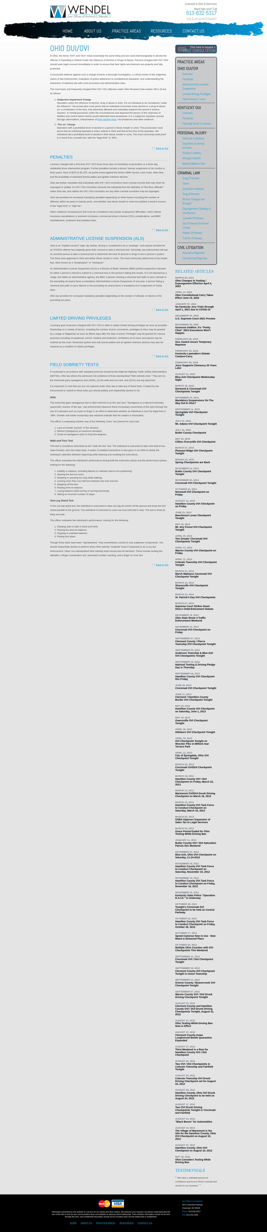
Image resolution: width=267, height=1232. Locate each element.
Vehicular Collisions (193, 138)
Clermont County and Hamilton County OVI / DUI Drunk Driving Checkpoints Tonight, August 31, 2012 (194, 1010)
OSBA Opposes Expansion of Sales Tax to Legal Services (192, 821)
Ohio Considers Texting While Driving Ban (193, 1161)
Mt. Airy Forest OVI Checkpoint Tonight (193, 528)
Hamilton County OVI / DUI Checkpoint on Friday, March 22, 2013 (194, 782)
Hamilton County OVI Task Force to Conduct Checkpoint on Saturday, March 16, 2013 (194, 808)
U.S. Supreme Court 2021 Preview (195, 318)
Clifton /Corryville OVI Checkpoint (195, 441)
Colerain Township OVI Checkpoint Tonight (196, 563)
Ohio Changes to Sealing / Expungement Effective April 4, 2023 (193, 283)
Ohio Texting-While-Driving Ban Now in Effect (194, 1024)
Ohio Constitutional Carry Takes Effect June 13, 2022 (194, 296)
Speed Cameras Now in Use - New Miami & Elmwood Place (195, 937)
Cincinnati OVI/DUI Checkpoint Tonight (193, 768)
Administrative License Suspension (196, 86)
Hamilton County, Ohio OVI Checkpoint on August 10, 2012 (193, 1149)
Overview (188, 74)
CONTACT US (193, 31)
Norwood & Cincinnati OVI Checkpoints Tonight (190, 390)
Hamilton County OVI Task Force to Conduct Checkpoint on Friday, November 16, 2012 (195, 883)
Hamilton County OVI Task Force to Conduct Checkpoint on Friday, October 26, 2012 (195, 924)
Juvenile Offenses (193, 218)
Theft (186, 183)
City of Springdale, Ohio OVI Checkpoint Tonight (192, 757)
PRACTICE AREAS (105, 1223)
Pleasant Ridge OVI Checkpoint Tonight (193, 452)
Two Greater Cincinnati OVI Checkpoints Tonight (191, 540)
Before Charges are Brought (194, 201)
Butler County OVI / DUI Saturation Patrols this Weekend (195, 844)
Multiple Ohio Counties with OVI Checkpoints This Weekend (194, 949)
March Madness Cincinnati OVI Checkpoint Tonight (193, 575)
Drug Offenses (191, 178)
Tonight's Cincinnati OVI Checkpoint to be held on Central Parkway (194, 910)
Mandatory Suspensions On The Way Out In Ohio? (194, 402)
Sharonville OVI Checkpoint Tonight (191, 587)
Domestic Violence (193, 189)
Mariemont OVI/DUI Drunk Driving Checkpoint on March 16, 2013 (195, 795)
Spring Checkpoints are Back (192, 462)
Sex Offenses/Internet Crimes (196, 225)
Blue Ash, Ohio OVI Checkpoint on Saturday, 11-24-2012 (195, 856)
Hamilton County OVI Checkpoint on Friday (195, 505)
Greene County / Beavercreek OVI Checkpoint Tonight (195, 984)
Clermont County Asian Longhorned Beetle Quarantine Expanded (193, 1038)
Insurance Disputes (194, 253)
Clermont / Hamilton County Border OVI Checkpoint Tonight (193, 698)
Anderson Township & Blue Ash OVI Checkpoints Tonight (194, 654)
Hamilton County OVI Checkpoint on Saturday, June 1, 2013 (195, 710)
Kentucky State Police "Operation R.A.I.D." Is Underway (195, 897)
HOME (68, 31)
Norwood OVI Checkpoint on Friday (192, 493)
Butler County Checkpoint (190, 432)
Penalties (188, 79)
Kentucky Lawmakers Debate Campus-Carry (192, 355)
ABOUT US (92, 31)
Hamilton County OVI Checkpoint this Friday (195, 678)
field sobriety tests (107, 119)
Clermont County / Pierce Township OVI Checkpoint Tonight (195, 642)
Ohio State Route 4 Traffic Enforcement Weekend (190, 619)
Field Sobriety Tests (194, 99)
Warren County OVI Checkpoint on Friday (195, 552)
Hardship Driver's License (197, 123)
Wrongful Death (192, 158)
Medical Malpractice (194, 163)
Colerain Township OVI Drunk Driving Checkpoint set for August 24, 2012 (195, 1081)
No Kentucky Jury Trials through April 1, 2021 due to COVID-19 (194, 308)
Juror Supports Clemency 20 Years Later (196, 367)
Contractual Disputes (195, 258)
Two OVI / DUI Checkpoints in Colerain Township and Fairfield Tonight (194, 1067)
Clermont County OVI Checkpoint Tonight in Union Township (195, 972)
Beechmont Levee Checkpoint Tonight (193, 517)
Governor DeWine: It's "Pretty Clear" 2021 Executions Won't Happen (193, 330)
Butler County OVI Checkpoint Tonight (193, 473)
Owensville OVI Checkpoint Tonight (191, 722)
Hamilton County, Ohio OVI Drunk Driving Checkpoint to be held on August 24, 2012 (195, 1095)
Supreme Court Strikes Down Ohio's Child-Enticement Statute (194, 607)
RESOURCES (126, 1223)
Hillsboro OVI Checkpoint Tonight (195, 732)
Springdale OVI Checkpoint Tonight (191, 413)
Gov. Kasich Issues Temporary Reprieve (193, 343)
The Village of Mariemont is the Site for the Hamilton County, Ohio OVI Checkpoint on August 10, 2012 (195, 1134)
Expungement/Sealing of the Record (197, 211)
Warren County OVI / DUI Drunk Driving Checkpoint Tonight (193, 996)
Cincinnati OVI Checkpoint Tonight (195, 483)
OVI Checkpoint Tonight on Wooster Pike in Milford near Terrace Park (192, 744)
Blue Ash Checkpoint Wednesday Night (195, 378)
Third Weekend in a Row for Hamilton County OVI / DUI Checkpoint (191, 1052)
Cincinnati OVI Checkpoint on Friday (192, 631)
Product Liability (192, 153)
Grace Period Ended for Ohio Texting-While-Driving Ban (192, 832)
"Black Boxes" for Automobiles (193, 1121)
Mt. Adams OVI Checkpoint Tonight (196, 423)
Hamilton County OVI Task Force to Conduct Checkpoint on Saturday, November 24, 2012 (194, 869)
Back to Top (162, 148)
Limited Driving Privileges (197, 94)
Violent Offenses (192, 233)
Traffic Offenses (192, 238)
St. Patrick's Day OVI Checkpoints (195, 597)
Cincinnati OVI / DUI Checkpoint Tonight (194, 960)
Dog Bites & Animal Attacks (193, 146)
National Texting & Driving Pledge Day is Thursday (195, 666)
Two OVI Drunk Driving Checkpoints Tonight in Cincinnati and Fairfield (195, 1110)
